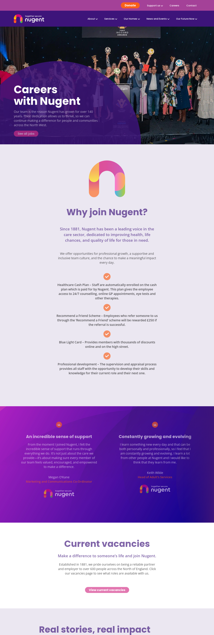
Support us (153, 5)
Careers (174, 5)
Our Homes (130, 19)
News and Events (157, 19)
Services (109, 19)
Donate (130, 5)
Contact (191, 5)
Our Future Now (185, 19)
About (91, 19)
